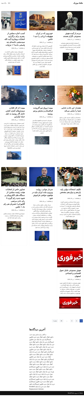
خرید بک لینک (40, 351)
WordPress (71, 405)
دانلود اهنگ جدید (41, 349)
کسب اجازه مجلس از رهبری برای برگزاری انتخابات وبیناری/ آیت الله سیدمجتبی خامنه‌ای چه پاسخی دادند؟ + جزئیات (14, 39)
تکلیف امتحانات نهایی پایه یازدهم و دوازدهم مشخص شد (70, 196)
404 (9, 3)
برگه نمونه (4, 3)
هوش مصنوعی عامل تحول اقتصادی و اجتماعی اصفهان (70, 282)
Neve (81, 405)
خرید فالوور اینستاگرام (36, 378)
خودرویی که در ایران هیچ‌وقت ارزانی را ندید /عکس (43, 36)
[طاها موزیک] (78, 3)
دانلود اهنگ (50, 349)
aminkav (77, 39)
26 (61, 332)
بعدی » (54, 332)
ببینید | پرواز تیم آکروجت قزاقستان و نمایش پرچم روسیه (43, 113)
